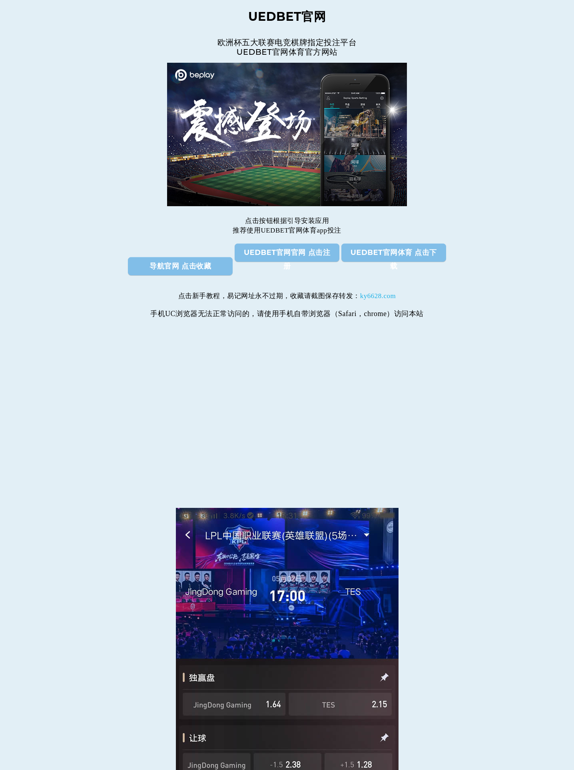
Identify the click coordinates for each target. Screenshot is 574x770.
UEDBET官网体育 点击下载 (394, 255)
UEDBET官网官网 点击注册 (287, 255)
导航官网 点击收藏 (180, 266)
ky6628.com (378, 296)
